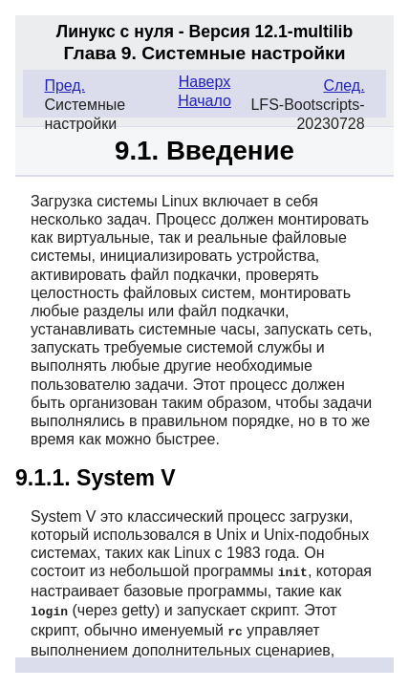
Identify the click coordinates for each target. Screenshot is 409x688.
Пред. (64, 85)
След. (343, 85)
